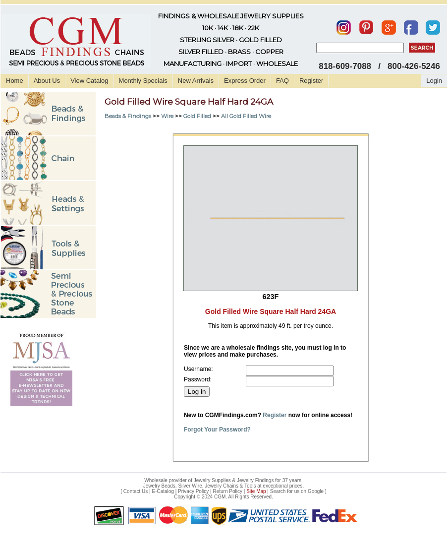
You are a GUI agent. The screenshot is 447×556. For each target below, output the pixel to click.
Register (311, 80)
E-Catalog (162, 491)
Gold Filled (197, 116)
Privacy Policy (193, 491)
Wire (167, 116)
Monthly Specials (143, 80)
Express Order (245, 80)
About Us (47, 80)
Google (316, 491)
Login (434, 80)
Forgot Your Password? (217, 429)
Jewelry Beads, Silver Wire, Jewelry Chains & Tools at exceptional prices (223, 486)
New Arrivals (196, 80)
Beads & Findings (128, 116)
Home (14, 80)
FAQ (282, 80)
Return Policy (227, 491)
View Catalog (89, 80)
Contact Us (135, 491)
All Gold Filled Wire (246, 116)
